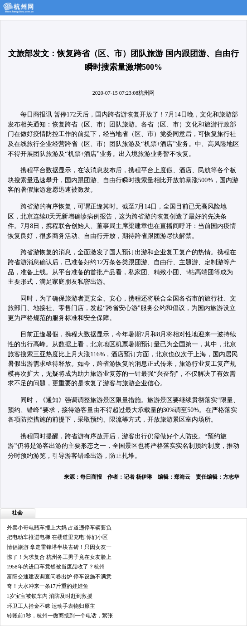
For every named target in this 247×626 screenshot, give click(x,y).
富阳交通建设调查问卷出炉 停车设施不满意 (59, 576)
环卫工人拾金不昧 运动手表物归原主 (51, 606)
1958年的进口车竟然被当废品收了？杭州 (56, 566)
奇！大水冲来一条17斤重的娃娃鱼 (47, 586)
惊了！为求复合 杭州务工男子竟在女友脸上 (59, 557)
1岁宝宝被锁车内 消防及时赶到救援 (49, 596)
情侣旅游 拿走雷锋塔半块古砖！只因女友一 (59, 547)
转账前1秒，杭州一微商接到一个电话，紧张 (60, 615)
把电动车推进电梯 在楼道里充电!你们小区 (57, 537)
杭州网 (146, 93)
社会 (17, 513)
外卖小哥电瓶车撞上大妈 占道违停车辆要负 (59, 527)
